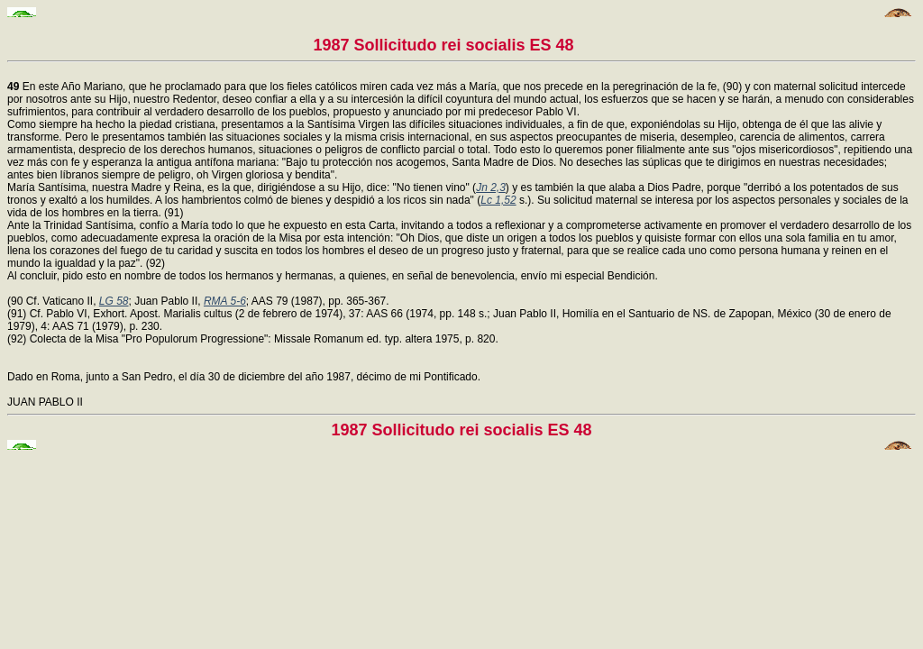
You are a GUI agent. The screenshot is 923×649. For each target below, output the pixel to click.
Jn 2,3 (491, 187)
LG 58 (114, 301)
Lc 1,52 (498, 200)
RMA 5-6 (225, 301)
